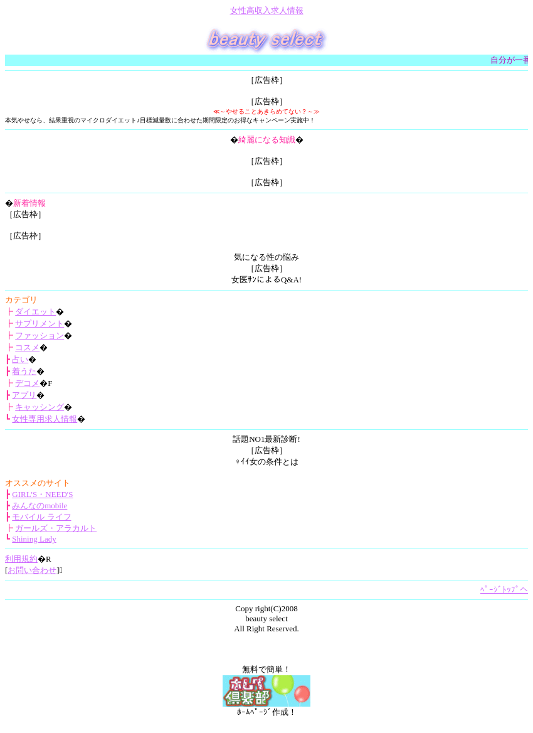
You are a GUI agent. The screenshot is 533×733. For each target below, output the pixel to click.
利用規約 (21, 559)
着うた (24, 371)
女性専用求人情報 (44, 419)
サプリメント (39, 323)
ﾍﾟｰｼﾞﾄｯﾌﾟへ (504, 589)
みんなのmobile (39, 505)
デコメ (27, 383)
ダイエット (35, 311)
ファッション (39, 335)
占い (20, 359)
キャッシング (39, 407)
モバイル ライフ (41, 517)
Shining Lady (34, 538)
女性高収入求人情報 (266, 10)
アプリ (24, 395)
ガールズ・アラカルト (56, 528)
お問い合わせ (32, 570)
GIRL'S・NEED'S (42, 494)
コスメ (27, 347)
